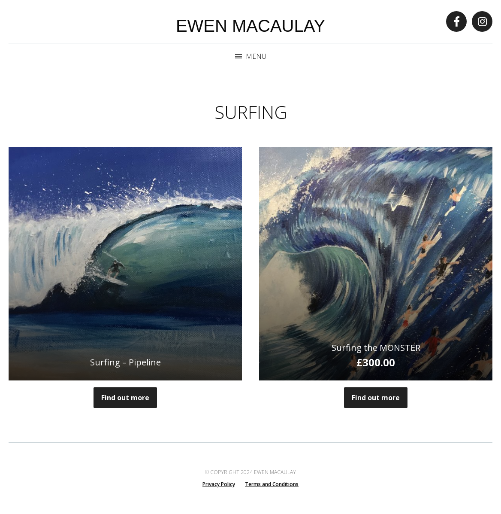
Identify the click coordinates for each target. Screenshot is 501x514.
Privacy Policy (218, 484)
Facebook (456, 21)
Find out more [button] (376, 397)
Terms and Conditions (272, 484)
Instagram (482, 21)
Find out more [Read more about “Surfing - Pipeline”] (125, 397)
